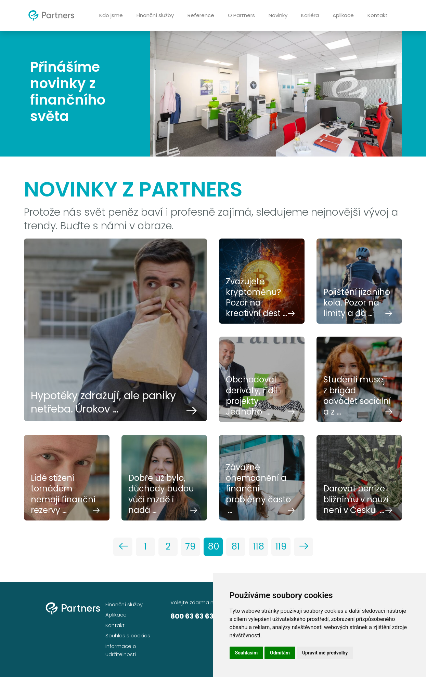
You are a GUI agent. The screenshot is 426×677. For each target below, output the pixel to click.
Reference (201, 15)
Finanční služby (155, 15)
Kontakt (377, 15)
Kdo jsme (111, 15)
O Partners (241, 15)
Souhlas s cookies (127, 635)
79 (190, 546)
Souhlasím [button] (246, 652)
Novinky (278, 15)
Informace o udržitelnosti (120, 650)
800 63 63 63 (192, 616)
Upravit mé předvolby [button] (325, 652)
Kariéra (310, 15)
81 (235, 546)
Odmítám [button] (280, 652)
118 (258, 546)
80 (213, 546)
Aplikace (343, 15)
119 (281, 546)
